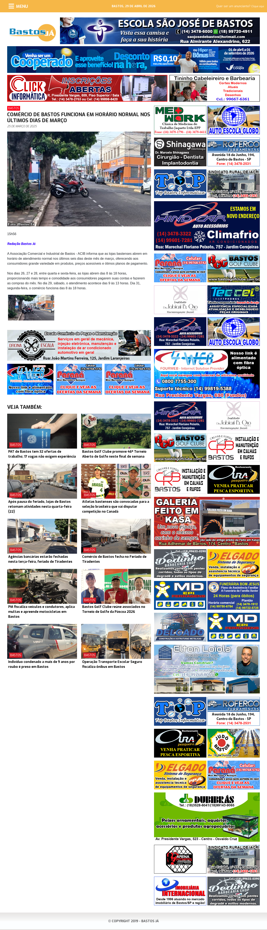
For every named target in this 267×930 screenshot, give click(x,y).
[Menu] (18, 6)
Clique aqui (257, 6)
